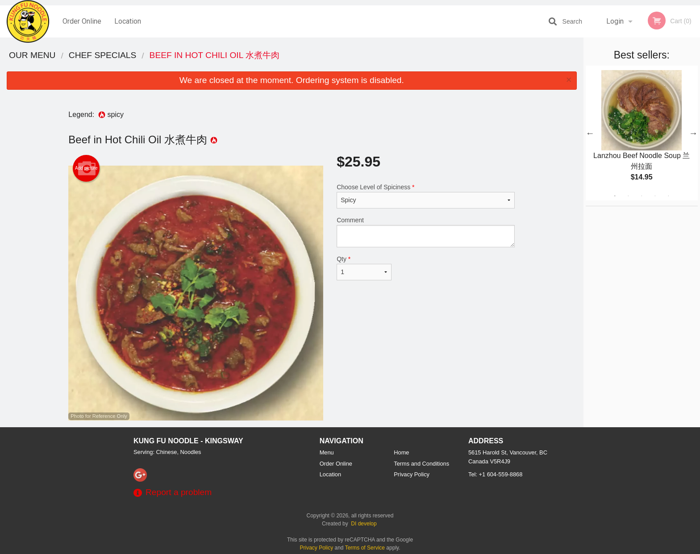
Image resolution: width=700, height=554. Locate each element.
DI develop (363, 524)
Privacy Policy (411, 474)
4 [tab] (654, 196)
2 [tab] (628, 196)
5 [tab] (668, 196)
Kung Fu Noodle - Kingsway (188, 441)
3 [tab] (641, 196)
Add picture (86, 168)
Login (615, 21)
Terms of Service (365, 548)
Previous (590, 133)
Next (693, 133)
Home (401, 452)
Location (127, 21)
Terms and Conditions (421, 463)
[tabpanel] (642, 133)
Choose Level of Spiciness (426, 195)
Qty (364, 267)
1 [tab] (614, 196)
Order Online (81, 21)
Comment (426, 232)
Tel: (495, 474)
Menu (327, 452)
